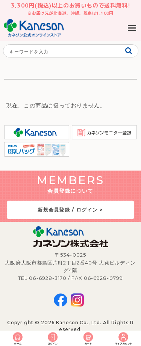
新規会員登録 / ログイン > (70, 210)
